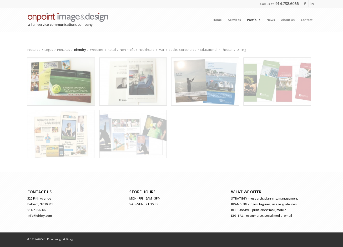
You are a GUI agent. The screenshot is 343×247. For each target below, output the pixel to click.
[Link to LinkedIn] (312, 3)
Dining (241, 49)
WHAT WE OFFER (246, 192)
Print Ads (63, 49)
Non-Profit (127, 49)
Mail (162, 49)
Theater (227, 49)
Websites (97, 49)
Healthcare (147, 49)
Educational (208, 49)
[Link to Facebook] (304, 3)
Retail (112, 49)
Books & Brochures (182, 49)
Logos (49, 49)
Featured (33, 49)
